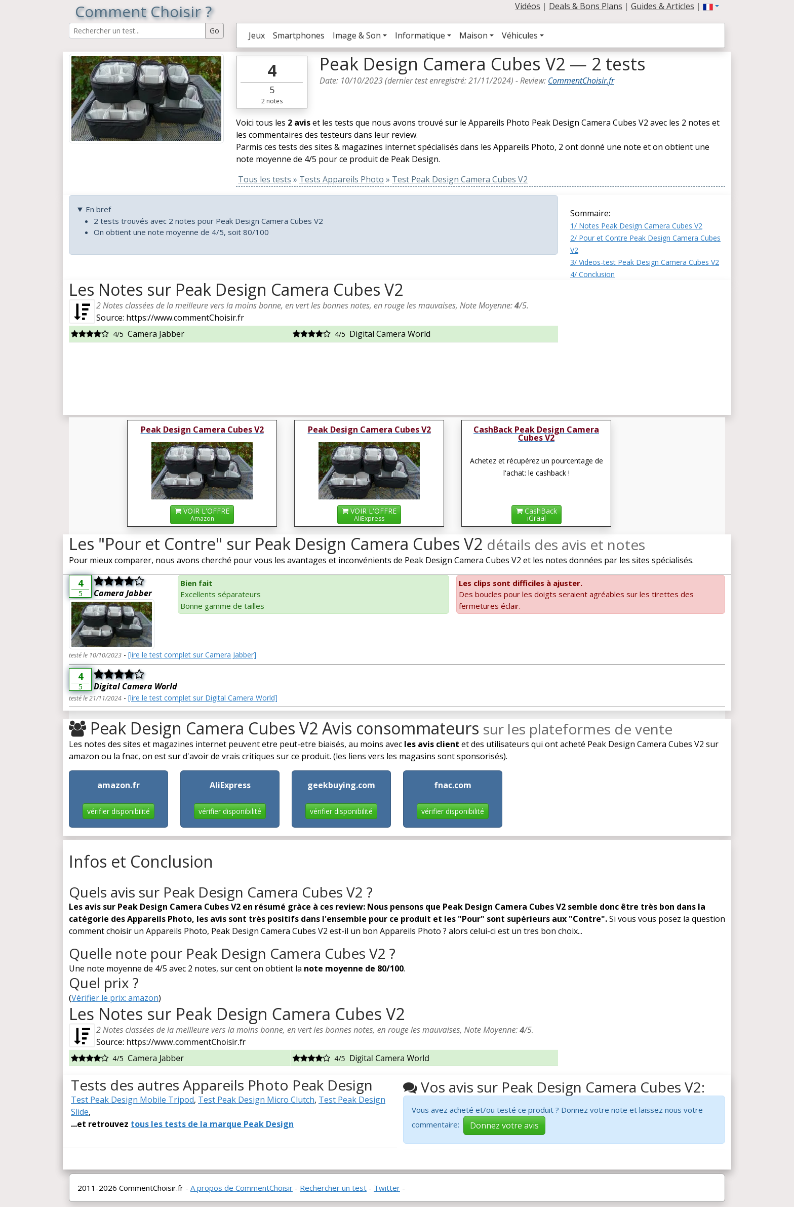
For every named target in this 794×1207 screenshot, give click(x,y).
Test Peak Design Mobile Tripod (132, 1099)
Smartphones (299, 35)
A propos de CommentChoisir (241, 1188)
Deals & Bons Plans (585, 6)
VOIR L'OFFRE (202, 514)
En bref (98, 209)
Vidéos (527, 6)
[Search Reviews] (137, 30)
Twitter (387, 1188)
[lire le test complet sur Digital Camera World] (202, 698)
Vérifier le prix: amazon (114, 997)
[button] (711, 6)
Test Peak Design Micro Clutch (256, 1099)
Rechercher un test (333, 1188)
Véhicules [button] (520, 35)
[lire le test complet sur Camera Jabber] (192, 654)
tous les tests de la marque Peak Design (212, 1124)
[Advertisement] (647, 343)
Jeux (257, 35)
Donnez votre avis (504, 1125)
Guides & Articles (662, 6)
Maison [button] (473, 35)
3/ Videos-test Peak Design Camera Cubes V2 (644, 262)
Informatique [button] (420, 35)
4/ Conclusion (592, 274)
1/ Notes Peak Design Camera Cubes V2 (636, 225)
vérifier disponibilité (118, 811)
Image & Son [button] (357, 35)
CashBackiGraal (536, 514)
